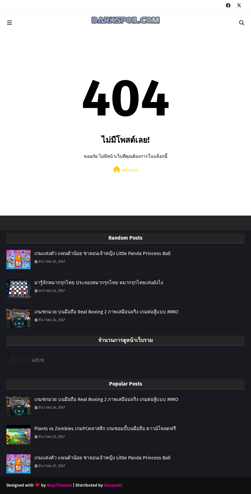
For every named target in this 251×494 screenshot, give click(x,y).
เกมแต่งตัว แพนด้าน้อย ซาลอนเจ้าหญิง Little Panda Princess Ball (102, 253)
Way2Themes (59, 485)
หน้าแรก (125, 169)
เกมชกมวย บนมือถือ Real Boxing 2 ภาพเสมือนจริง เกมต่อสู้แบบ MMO (106, 312)
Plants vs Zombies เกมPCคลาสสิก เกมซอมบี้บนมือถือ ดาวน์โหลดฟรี (105, 428)
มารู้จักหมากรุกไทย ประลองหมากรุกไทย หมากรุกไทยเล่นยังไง (98, 282)
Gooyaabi (113, 485)
